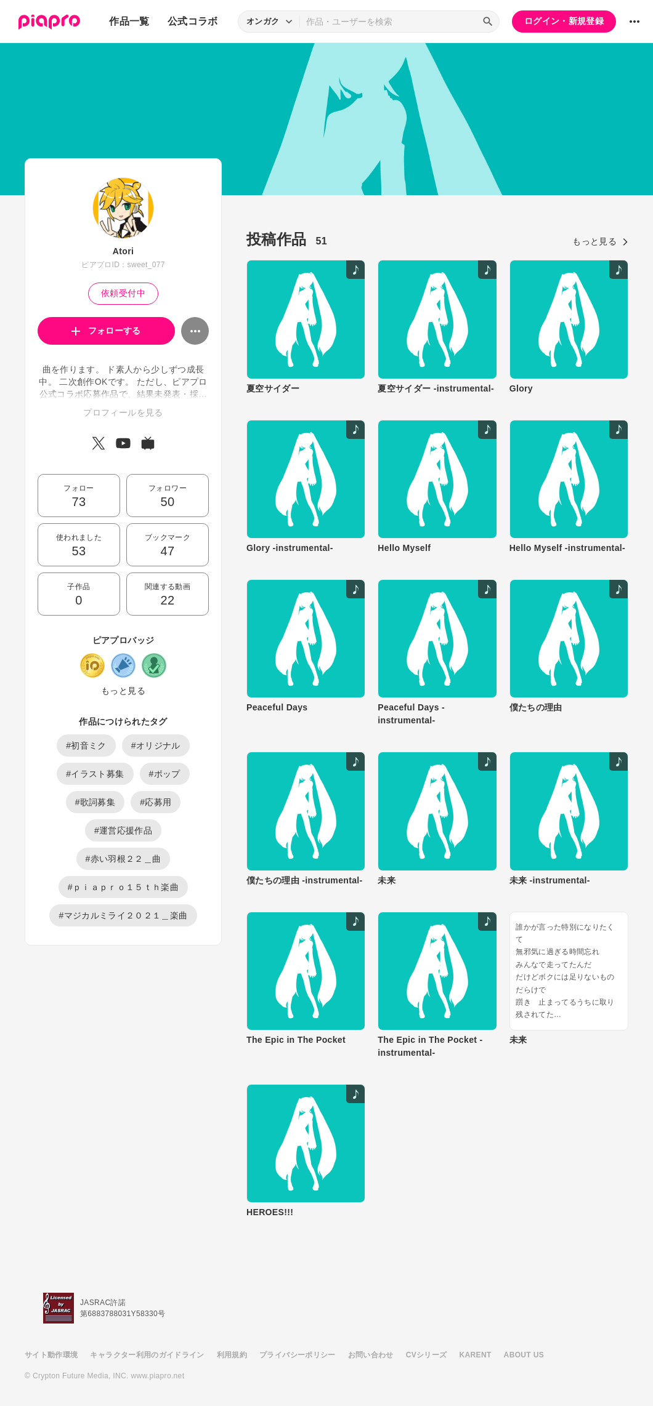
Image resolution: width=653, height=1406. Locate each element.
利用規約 (232, 1355)
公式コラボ (193, 21)
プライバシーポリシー (297, 1355)
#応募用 (155, 802)
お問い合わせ (371, 1355)
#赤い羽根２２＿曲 (123, 859)
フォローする (106, 330)
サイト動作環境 (51, 1355)
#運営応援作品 (123, 830)
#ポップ (164, 774)
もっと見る (123, 691)
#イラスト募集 (95, 774)
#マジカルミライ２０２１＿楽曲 (123, 915)
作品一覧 (129, 21)
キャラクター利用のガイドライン (147, 1355)
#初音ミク (86, 745)
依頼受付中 (123, 293)
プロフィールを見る (123, 412)
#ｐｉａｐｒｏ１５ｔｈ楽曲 (123, 887)
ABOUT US (524, 1355)
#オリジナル (155, 745)
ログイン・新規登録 (564, 21)
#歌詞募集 (95, 802)
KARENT (476, 1355)
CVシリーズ (426, 1355)
